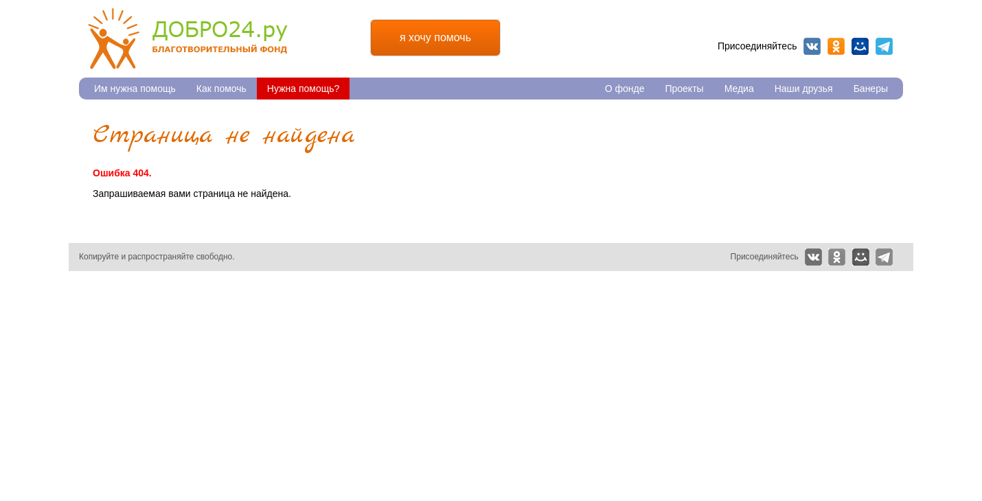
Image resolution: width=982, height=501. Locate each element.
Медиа (739, 88)
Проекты (684, 88)
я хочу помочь (435, 37)
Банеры (871, 88)
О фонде (625, 88)
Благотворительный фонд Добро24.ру (187, 39)
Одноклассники (836, 46)
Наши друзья (804, 88)
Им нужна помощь (135, 88)
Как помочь (221, 88)
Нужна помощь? (303, 88)
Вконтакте (812, 46)
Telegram (884, 46)
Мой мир (860, 46)
